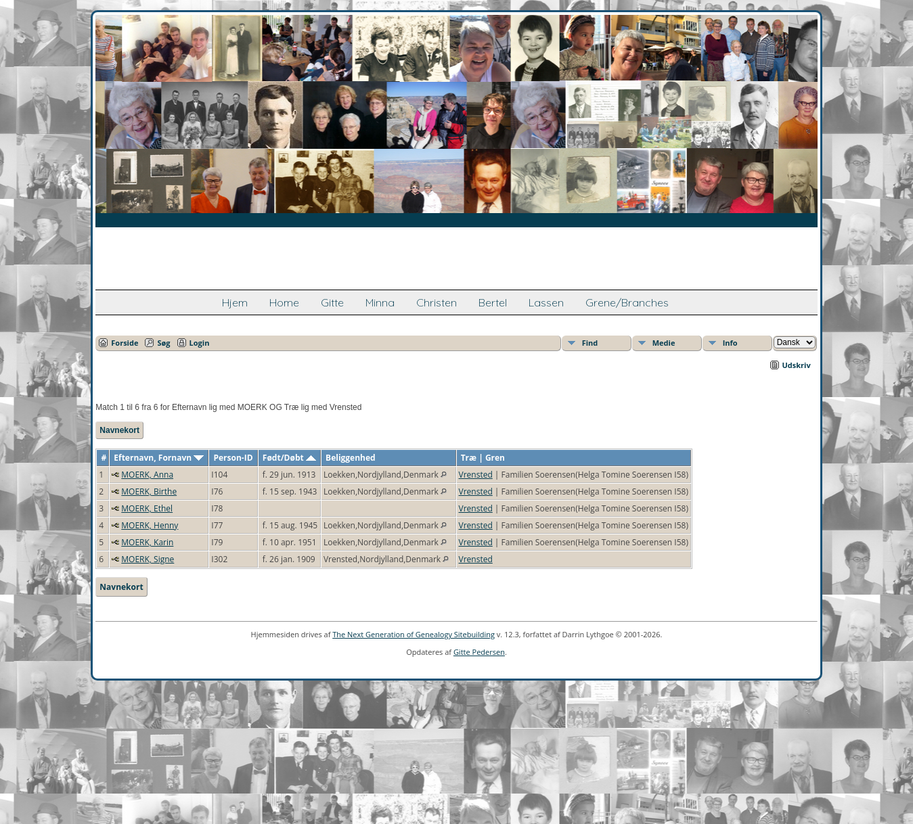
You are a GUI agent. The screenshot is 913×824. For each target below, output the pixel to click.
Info (730, 343)
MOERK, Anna (147, 474)
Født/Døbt (289, 457)
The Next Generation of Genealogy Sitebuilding (413, 634)
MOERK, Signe (147, 559)
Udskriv (796, 365)
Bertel (492, 302)
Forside (124, 343)
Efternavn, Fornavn (159, 457)
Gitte (332, 302)
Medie (663, 343)
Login (200, 343)
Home (284, 302)
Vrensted (476, 474)
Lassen (546, 302)
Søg (163, 343)
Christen (436, 302)
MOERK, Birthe (149, 491)
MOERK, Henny (149, 525)
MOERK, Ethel (147, 508)
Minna (380, 302)
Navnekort (119, 430)
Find (590, 343)
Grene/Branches (627, 302)
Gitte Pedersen (479, 652)
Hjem (235, 302)
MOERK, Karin (147, 542)
